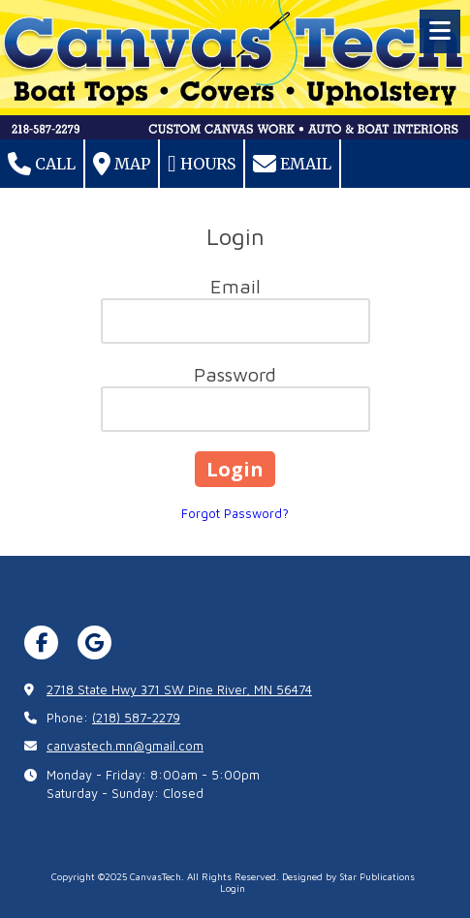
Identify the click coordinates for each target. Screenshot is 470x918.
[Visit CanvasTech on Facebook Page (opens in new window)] (41, 642)
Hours (201, 163)
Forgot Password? (235, 513)
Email (292, 163)
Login (232, 888)
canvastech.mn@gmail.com (125, 745)
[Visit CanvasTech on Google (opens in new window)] (94, 642)
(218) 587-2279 (136, 717)
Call (42, 163)
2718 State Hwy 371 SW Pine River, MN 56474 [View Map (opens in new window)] (179, 689)
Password (235, 374)
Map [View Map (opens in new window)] (121, 163)
